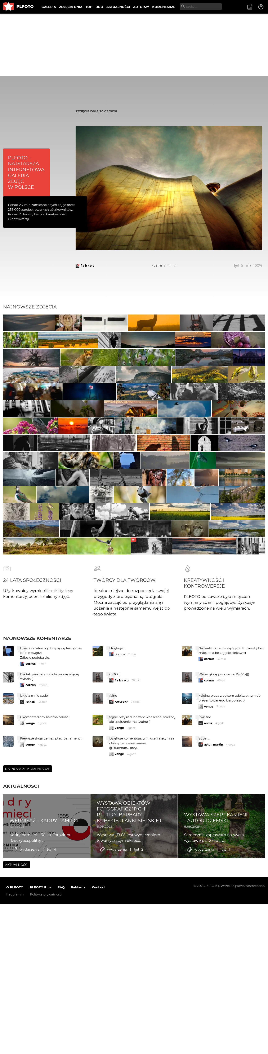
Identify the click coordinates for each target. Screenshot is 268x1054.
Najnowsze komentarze (37, 842)
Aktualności (21, 990)
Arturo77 (121, 906)
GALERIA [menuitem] (48, 7)
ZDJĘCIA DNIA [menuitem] (70, 7)
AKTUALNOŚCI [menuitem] (118, 7)
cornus (31, 867)
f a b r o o (87, 265)
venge (208, 910)
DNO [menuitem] (99, 7)
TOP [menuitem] (88, 7)
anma (208, 927)
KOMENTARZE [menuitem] (163, 7)
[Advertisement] (134, 45)
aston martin (213, 948)
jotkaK (30, 906)
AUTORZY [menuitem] (141, 7)
